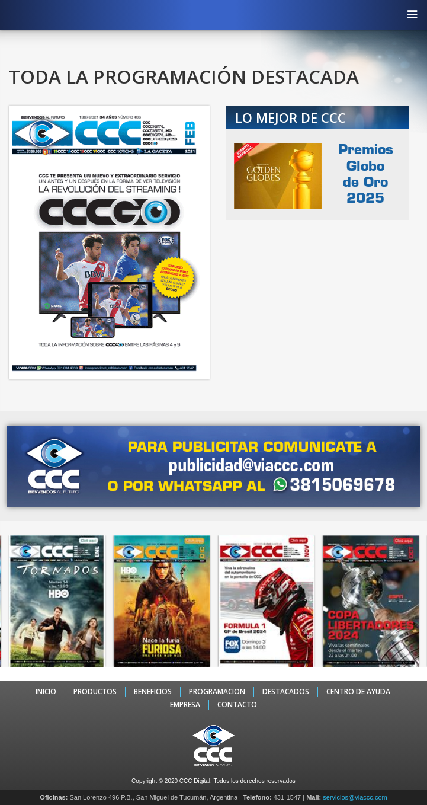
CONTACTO (237, 704)
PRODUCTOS (95, 691)
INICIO (46, 691)
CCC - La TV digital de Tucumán (207, 14)
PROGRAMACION (217, 691)
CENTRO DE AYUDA (358, 691)
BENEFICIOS (153, 691)
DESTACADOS (285, 691)
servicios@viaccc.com (355, 797)
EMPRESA (185, 704)
